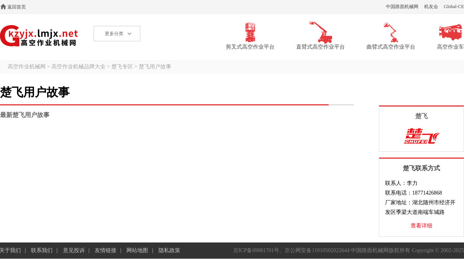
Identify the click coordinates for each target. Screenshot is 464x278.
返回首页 (16, 7)
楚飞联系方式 (421, 168)
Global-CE (454, 6)
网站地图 (137, 250)
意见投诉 (74, 250)
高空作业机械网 (39, 35)
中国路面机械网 (402, 6)
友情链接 (105, 250)
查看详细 (421, 226)
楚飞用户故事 (155, 67)
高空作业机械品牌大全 (78, 67)
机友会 (431, 6)
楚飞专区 (122, 67)
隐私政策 (169, 250)
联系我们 (42, 250)
